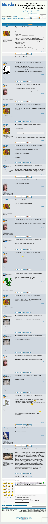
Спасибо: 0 (43, 51)
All (25, 56)
